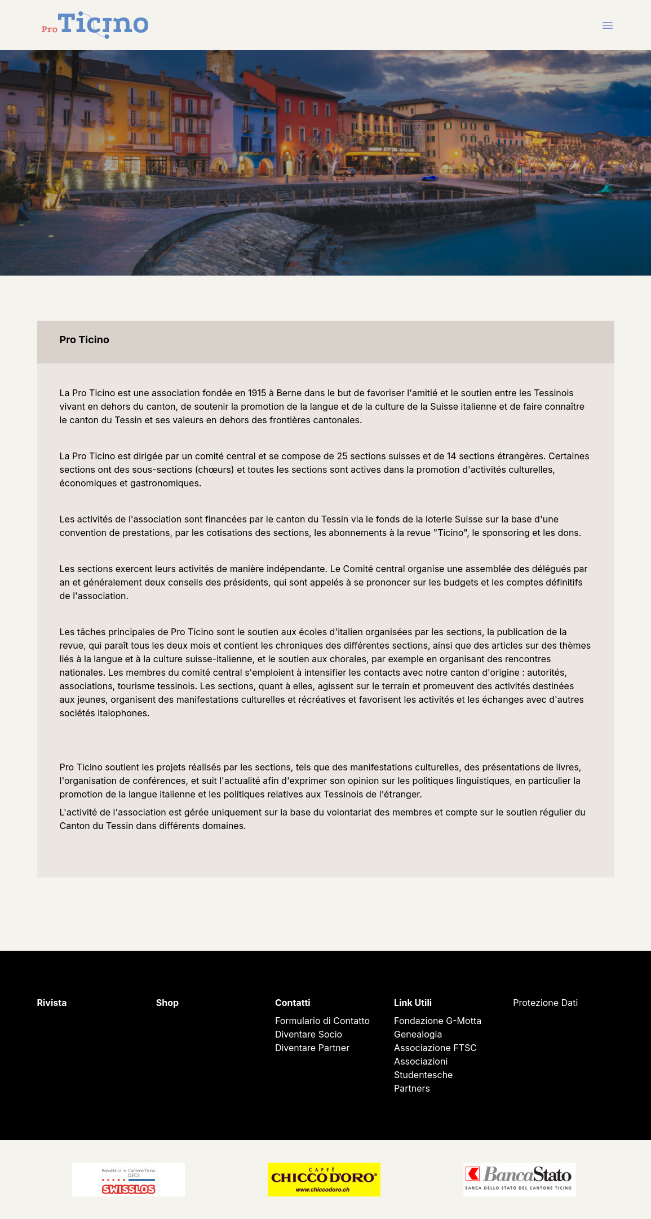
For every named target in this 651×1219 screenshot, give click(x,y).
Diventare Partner (312, 1047)
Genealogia (418, 1034)
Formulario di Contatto (322, 1020)
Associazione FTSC (435, 1047)
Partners (412, 1088)
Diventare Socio (308, 1034)
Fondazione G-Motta (437, 1020)
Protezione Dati (545, 1002)
